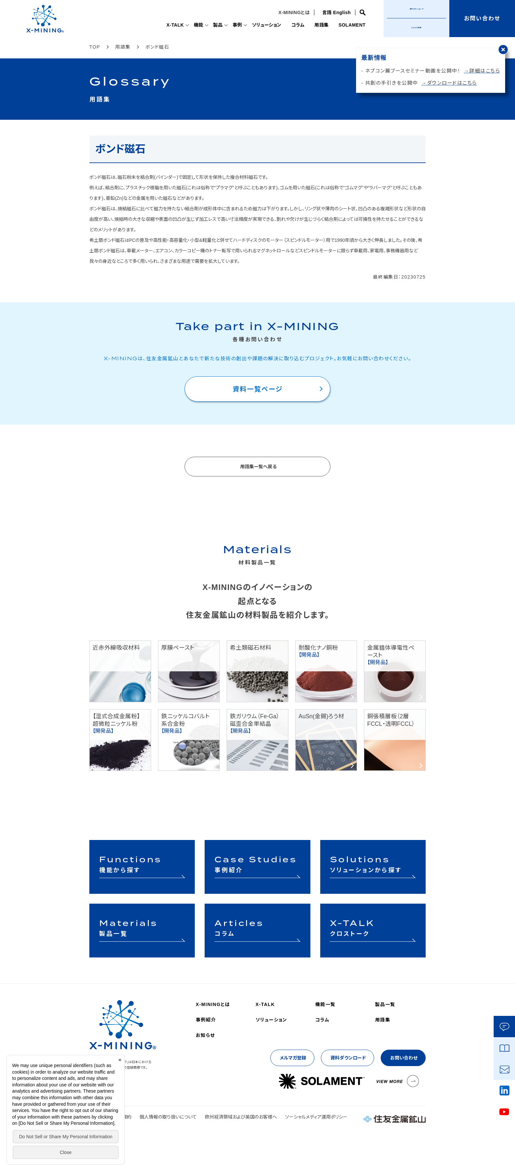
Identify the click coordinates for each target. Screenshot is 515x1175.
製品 (210, 25)
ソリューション (261, 25)
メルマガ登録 (416, 27)
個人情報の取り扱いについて (168, 1117)
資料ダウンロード (348, 1057)
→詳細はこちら (482, 70)
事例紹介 (206, 1020)
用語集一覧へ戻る (258, 466)
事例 (230, 25)
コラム (293, 25)
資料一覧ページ (258, 389)
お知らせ (205, 1035)
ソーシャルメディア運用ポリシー (316, 1117)
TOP (94, 47)
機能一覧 (325, 1004)
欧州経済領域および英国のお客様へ (241, 1117)
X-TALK (165, 25)
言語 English (335, 12)
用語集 (318, 25)
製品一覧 (385, 1004)
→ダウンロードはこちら (449, 83)
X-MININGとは (292, 12)
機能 (190, 25)
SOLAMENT (351, 25)
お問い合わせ (403, 1057)
